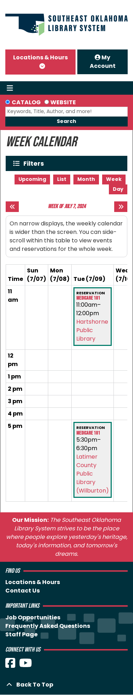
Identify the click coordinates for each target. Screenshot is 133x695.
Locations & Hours (40, 57)
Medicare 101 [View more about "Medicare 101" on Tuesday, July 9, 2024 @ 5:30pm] (88, 433)
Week (114, 179)
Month (86, 179)
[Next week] (120, 206)
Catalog (26, 102)
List (61, 179)
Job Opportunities (32, 617)
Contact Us (22, 591)
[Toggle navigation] (10, 88)
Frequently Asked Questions (47, 626)
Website (63, 102)
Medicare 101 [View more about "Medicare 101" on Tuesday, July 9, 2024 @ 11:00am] (88, 298)
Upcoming (32, 179)
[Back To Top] (66, 684)
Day (118, 189)
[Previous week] (12, 206)
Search (66, 121)
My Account (103, 61)
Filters (35, 163)
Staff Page (21, 634)
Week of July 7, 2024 (66, 206)
